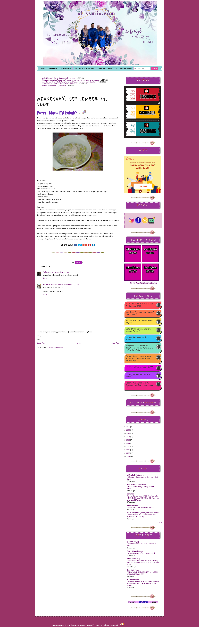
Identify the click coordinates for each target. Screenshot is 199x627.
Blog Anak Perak (133, 570)
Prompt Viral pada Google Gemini (54, 86)
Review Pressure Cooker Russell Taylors (140, 322)
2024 (128, 433)
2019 (128, 450)
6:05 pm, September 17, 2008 (58, 272)
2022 (128, 440)
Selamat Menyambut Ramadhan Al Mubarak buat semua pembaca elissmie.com (70, 80)
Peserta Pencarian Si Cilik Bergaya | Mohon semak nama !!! (139, 385)
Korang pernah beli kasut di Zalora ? (138, 375)
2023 (128, 437)
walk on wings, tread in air (136, 484)
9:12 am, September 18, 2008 (68, 285)
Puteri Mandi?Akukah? (61, 113)
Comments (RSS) (115, 625)
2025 (128, 430)
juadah (78, 262)
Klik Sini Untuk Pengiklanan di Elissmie (143, 283)
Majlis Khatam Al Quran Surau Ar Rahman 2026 (58, 78)
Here (62, 625)
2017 (128, 456)
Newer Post (41, 343)
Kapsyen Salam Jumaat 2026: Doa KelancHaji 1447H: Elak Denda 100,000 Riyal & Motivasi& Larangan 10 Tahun (143, 498)
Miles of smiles (132, 505)
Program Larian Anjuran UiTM (139, 367)
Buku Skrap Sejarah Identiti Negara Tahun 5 (138, 330)
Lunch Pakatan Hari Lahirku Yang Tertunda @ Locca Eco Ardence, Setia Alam (69, 82)
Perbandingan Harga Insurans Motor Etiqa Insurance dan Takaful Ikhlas (139, 358)
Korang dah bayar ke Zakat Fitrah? (138, 338)
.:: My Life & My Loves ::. (135, 475)
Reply (45, 278)
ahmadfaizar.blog (133, 558)
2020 (128, 446)
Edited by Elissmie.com (71, 625)
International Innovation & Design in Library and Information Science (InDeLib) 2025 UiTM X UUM (143, 563)
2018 (128, 453)
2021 (128, 443)
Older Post (115, 343)
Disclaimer (105, 625)
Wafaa (45, 272)
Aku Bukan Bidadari (50, 285)
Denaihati (130, 494)
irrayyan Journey (133, 579)
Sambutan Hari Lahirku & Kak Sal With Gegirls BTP (59, 84)
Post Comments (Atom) (55, 348)
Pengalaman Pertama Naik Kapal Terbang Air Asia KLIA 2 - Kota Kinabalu (139, 348)
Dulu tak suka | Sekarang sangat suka (140, 507)
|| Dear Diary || (133, 542)
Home (78, 343)
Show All (159, 522)
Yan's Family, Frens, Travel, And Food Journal (143, 513)
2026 (128, 427)
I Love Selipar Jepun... (135, 551)
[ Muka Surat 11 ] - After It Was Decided (141, 553)
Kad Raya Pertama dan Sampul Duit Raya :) (140, 313)
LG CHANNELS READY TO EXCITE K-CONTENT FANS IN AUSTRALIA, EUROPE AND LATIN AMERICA (143, 583)
